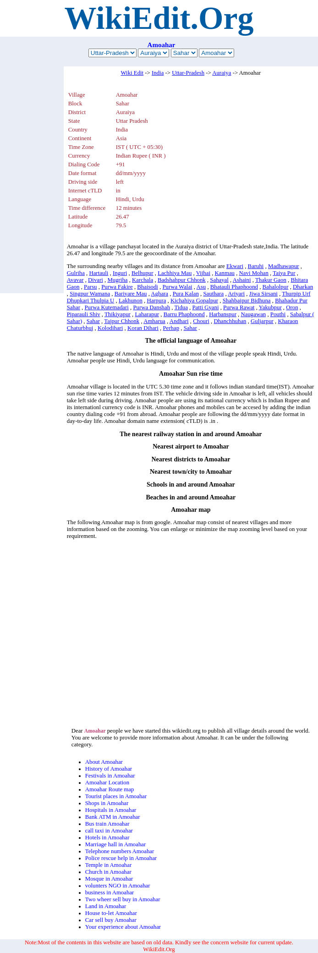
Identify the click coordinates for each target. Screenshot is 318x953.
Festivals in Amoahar (110, 775)
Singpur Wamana (90, 293)
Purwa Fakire (117, 287)
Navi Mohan (254, 273)
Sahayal (219, 280)
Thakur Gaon (270, 280)
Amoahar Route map (109, 789)
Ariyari (236, 293)
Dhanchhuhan (230, 321)
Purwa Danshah (151, 307)
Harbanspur (222, 314)
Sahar (93, 321)
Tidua (180, 307)
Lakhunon (131, 300)
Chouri (201, 321)
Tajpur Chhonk (121, 321)
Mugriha (117, 280)
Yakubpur (270, 307)
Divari (95, 280)
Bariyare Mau (131, 293)
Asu (201, 287)
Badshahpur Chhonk (182, 280)
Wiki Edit (132, 73)
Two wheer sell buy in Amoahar (122, 899)
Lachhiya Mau (175, 273)
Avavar (75, 280)
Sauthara (213, 293)
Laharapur (147, 314)
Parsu (90, 287)
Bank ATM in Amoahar (112, 817)
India (158, 73)
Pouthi (277, 314)
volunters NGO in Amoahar (117, 885)
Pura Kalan (186, 293)
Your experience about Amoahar (123, 927)
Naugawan (253, 314)
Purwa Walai (177, 287)
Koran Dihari (143, 328)
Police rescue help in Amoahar (121, 858)
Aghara (159, 293)
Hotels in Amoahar (107, 837)
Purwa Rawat (239, 307)
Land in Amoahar (105, 906)
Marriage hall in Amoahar (115, 844)
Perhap (171, 328)
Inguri (120, 273)
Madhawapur (283, 266)
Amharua (154, 321)
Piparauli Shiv (83, 314)
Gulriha (76, 273)
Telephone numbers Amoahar (119, 851)
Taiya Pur (284, 273)
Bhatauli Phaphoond (234, 287)
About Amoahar (104, 762)
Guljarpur (262, 321)
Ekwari (234, 266)
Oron (292, 307)
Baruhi (256, 266)
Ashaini (242, 280)
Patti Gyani (205, 307)
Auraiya (221, 73)
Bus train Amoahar (107, 824)
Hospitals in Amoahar (111, 810)
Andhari (179, 321)
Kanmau (225, 273)
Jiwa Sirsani (263, 293)
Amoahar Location (107, 782)
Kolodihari (110, 328)
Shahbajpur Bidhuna (247, 300)
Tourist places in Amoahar (116, 796)
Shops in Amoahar (107, 803)
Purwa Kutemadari (107, 307)
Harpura (156, 300)
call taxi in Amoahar (109, 830)
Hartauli (98, 273)
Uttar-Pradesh (188, 73)
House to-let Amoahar (111, 913)
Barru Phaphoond (184, 314)
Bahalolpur (276, 287)
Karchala (142, 280)
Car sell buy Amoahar (111, 920)
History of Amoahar (108, 769)
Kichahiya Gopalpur (194, 300)
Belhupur (143, 273)
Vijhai (203, 273)
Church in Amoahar (108, 872)
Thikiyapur (117, 314)
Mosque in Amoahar (109, 879)
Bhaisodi (147, 287)
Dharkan (303, 287)
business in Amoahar (109, 892)
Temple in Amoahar (108, 865)
